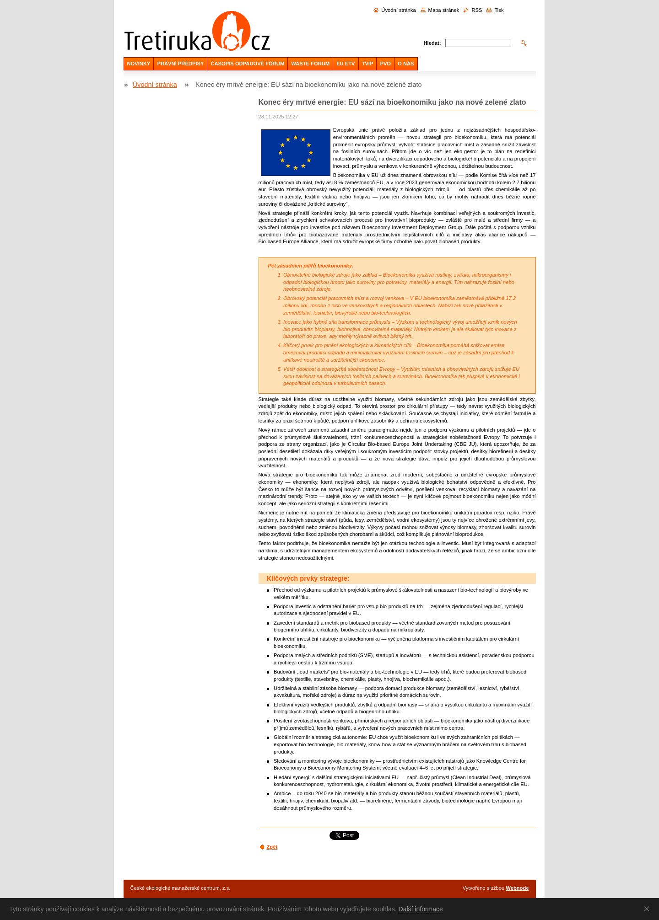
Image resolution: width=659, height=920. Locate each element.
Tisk (498, 10)
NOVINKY (139, 63)
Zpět (272, 847)
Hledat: (432, 43)
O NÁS (406, 63)
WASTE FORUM (310, 63)
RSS (476, 10)
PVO (385, 63)
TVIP (367, 63)
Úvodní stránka (398, 10)
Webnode (517, 888)
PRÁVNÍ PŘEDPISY (180, 63)
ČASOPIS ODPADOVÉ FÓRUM (247, 63)
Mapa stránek (443, 10)
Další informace (421, 909)
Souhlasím (648, 908)
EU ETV (345, 63)
